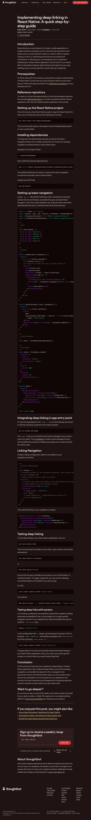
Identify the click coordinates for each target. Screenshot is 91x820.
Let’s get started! (80, 2)
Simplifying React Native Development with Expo (38, 719)
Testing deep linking (30, 534)
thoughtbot (46, 29)
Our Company (66, 788)
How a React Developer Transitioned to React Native (39, 712)
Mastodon (79, 788)
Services (25, 2)
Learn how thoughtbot (34, 699)
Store (63, 801)
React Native (28, 32)
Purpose (64, 792)
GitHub (78, 792)
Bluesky (78, 790)
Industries (35, 2)
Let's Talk (50, 795)
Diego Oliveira (21, 29)
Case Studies (47, 2)
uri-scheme (38, 439)
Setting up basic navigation (35, 193)
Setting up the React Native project (40, 108)
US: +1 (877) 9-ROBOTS (53, 811)
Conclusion (24, 662)
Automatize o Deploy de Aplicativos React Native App (40, 715)
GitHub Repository (34, 99)
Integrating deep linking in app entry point (44, 418)
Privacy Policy (76, 813)
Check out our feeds (60, 751)
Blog (65, 2)
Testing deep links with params (34, 609)
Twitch (78, 797)
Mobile (19, 32)
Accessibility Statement (64, 813)
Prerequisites (26, 74)
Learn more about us (56, 772)
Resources (58, 2)
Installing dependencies (32, 135)
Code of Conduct (52, 813)
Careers (64, 790)
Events (64, 797)
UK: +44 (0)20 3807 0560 (68, 811)
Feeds (78, 799)
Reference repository (31, 92)
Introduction (25, 44)
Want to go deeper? (30, 689)
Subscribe (64, 743)
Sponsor (64, 799)
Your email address (28, 739)
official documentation (58, 84)
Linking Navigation (29, 450)
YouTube (79, 795)
